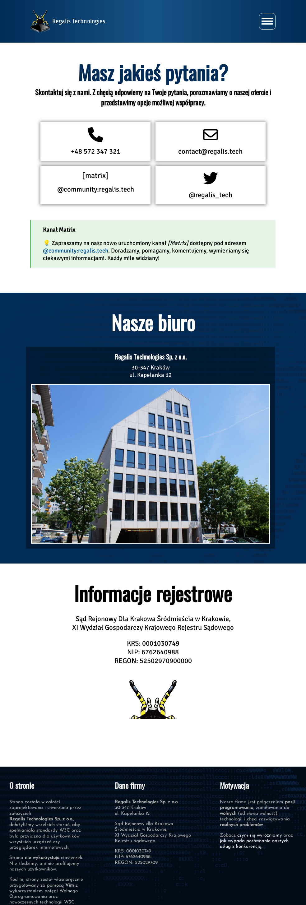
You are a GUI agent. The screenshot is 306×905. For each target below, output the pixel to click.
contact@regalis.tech (210, 141)
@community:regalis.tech (95, 182)
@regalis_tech (210, 185)
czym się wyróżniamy (259, 835)
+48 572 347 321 (95, 141)
